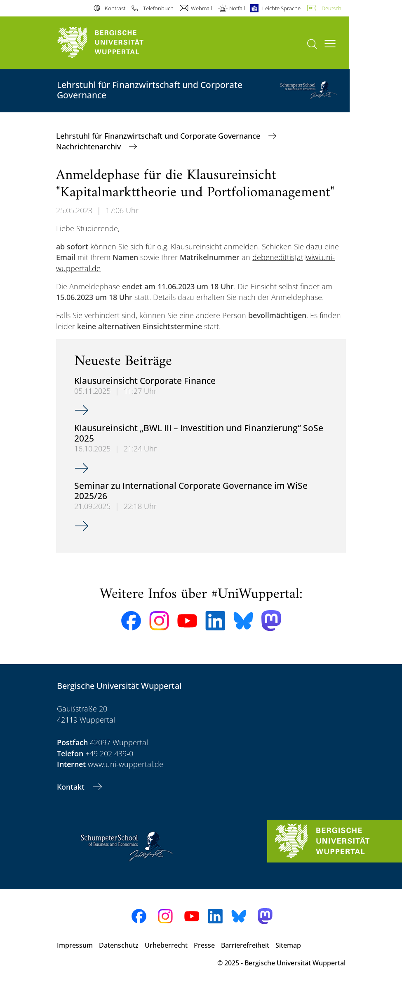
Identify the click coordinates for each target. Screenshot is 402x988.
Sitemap (288, 945)
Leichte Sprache (281, 8)
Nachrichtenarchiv (89, 146)
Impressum (75, 945)
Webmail (201, 8)
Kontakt (72, 787)
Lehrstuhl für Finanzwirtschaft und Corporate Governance (159, 136)
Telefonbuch (158, 8)
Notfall (237, 8)
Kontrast (115, 8)
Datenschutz (119, 945)
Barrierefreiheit (245, 945)
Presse (204, 945)
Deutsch (331, 8)
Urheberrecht (166, 945)
